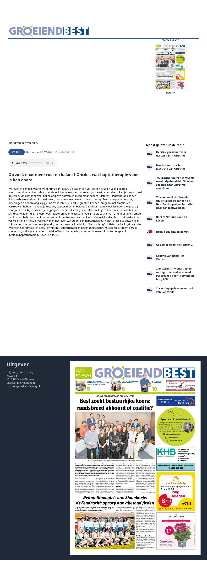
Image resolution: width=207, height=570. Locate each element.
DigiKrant (32, 43)
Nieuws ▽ (16, 43)
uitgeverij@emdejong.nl (20, 392)
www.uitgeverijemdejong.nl (23, 396)
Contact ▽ (106, 43)
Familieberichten (68, 43)
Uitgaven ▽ (89, 43)
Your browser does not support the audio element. (32, 172)
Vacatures (48, 43)
